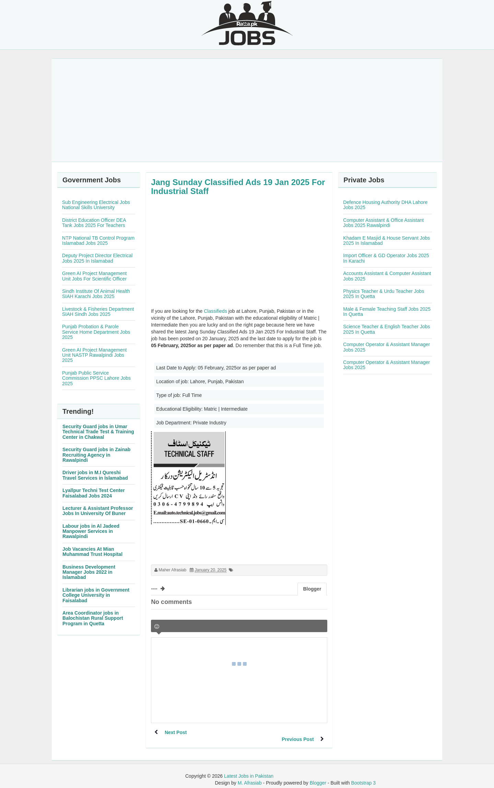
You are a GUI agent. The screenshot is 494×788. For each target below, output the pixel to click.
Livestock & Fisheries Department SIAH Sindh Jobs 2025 (98, 311)
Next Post (176, 732)
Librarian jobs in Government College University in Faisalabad (95, 595)
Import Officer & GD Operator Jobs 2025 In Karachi (386, 258)
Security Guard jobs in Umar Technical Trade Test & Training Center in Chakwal (98, 432)
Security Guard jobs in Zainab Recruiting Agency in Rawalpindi (96, 455)
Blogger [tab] (312, 589)
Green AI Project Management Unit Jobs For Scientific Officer (94, 276)
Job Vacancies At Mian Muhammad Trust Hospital (92, 551)
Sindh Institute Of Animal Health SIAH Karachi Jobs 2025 (96, 293)
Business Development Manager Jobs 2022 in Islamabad (88, 572)
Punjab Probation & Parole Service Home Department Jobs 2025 (96, 332)
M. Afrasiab (250, 776)
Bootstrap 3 (363, 776)
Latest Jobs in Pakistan (248, 769)
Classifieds (215, 311)
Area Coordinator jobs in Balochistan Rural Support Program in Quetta (92, 618)
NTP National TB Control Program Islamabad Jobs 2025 (98, 240)
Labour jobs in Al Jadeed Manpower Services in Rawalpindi (90, 531)
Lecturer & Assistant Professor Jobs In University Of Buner (97, 510)
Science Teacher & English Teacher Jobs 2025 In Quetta (386, 329)
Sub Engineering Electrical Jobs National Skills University (96, 204)
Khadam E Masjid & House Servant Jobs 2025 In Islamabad (386, 240)
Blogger (318, 776)
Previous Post (298, 732)
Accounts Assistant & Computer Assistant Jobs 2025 (387, 276)
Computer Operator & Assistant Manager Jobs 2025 (386, 347)
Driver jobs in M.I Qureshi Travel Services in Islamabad (95, 475)
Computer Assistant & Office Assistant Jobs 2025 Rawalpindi (383, 222)
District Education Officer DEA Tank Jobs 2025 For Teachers (94, 222)
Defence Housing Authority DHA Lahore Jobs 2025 (385, 204)
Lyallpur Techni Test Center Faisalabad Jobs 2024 (93, 493)
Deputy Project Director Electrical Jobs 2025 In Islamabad (97, 258)
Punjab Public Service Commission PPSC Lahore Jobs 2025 (96, 378)
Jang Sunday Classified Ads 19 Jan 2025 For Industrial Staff (238, 187)
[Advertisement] (247, 110)
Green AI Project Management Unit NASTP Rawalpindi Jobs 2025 (94, 355)
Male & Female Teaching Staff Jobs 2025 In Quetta (387, 311)
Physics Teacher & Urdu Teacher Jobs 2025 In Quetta (383, 293)
